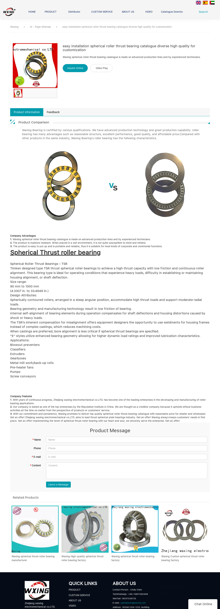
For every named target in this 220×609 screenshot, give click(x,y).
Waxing (14, 26)
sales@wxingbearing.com (133, 603)
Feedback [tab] (53, 112)
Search (204, 11)
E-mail (36, 456)
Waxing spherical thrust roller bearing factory (132, 561)
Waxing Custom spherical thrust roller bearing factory (182, 561)
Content (35, 465)
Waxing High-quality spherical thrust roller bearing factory (82, 561)
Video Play (102, 68)
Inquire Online (75, 68)
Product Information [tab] (27, 112)
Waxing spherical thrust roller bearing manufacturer (33, 561)
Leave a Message (58, 484)
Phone (37, 448)
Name (36, 439)
